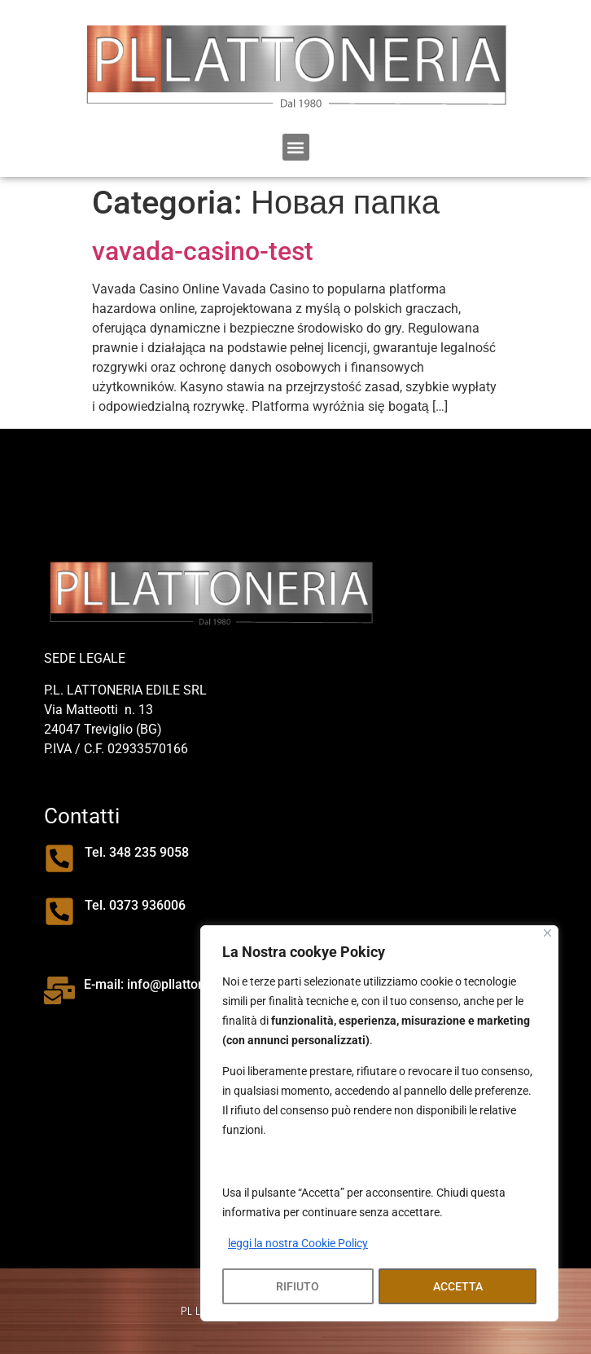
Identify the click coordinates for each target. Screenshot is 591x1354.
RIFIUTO (297, 1286)
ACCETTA (458, 1286)
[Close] (547, 934)
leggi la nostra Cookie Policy (298, 1245)
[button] (295, 147)
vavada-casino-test (202, 251)
